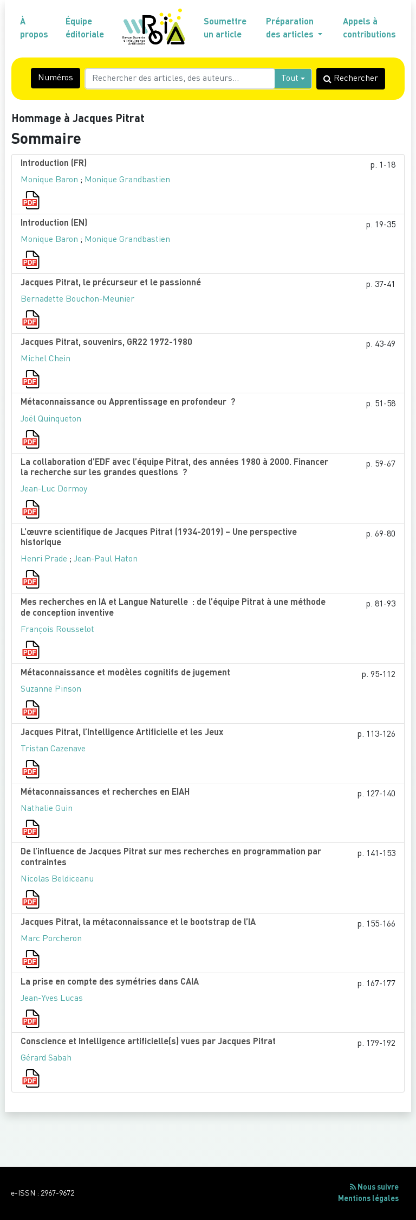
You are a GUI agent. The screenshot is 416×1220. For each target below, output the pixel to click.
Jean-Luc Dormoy (54, 489)
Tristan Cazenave (53, 749)
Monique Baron (49, 180)
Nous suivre (374, 1187)
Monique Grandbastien (127, 180)
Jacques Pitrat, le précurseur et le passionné (111, 283)
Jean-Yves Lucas (52, 998)
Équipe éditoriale (85, 29)
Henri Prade (44, 559)
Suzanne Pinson (51, 689)
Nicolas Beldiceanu (57, 879)
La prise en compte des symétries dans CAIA (110, 982)
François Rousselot (57, 629)
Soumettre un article (225, 29)
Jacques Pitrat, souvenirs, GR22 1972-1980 (106, 342)
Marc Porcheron (51, 939)
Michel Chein (45, 359)
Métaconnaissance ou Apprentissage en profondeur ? (128, 402)
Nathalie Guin (47, 808)
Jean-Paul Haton (106, 559)
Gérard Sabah (46, 1058)
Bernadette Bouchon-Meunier (77, 299)
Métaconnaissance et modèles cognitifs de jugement (125, 673)
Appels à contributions (369, 29)
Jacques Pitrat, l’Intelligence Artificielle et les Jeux (122, 733)
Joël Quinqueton (51, 419)
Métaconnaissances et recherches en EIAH (105, 792)
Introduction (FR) (54, 163)
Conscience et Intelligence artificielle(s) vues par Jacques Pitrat (148, 1042)
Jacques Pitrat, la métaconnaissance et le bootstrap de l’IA (138, 922)
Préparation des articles (291, 29)
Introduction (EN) (54, 223)
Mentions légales (368, 1199)
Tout (289, 78)
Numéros (55, 78)
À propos (34, 29)
